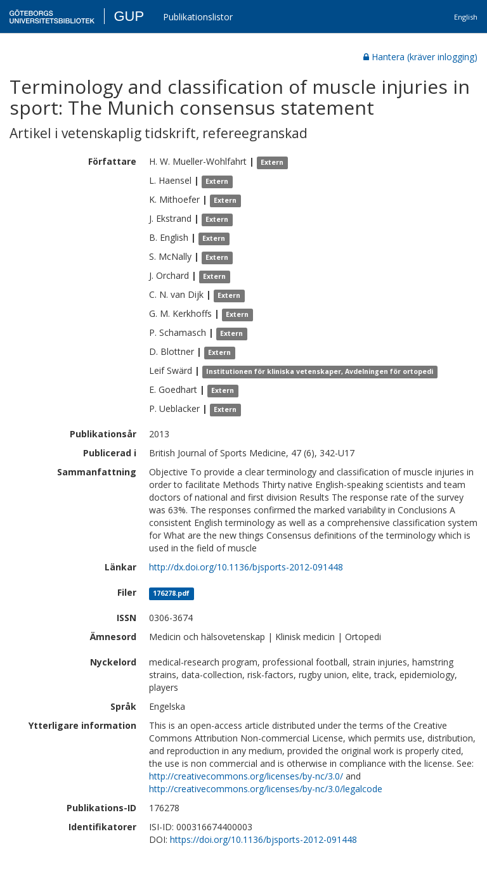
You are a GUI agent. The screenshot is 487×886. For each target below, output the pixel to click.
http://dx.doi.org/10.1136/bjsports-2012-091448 (246, 567)
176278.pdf (171, 593)
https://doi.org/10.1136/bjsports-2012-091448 (263, 839)
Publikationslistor (198, 17)
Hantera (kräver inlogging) (420, 57)
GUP (129, 16)
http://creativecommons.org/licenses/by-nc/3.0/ (246, 776)
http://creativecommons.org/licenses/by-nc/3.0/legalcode (265, 789)
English (465, 17)
